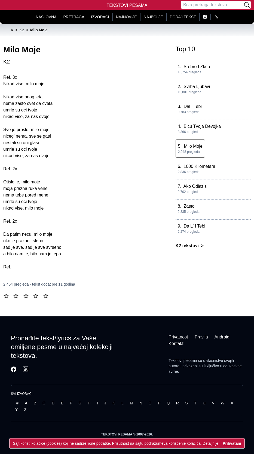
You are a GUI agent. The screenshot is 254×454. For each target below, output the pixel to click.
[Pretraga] (212, 5)
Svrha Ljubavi (196, 86)
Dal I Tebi (192, 106)
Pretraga (73, 17)
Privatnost (178, 337)
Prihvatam (232, 443)
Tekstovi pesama (183, 360)
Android (221, 337)
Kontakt (176, 343)
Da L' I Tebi (194, 226)
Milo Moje (193, 146)
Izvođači (100, 17)
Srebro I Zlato (196, 66)
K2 (6, 62)
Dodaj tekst (183, 17)
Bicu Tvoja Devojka (202, 126)
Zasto (188, 206)
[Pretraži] (247, 5)
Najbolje (153, 17)
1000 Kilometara (199, 166)
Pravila (201, 337)
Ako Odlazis (195, 186)
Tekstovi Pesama (127, 5)
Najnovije (126, 17)
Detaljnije (210, 443)
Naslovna (46, 17)
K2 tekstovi (188, 245)
